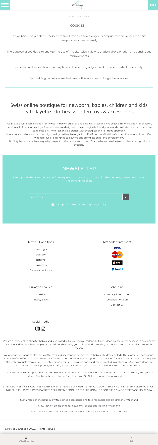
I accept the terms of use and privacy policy (81, 204)
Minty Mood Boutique (14, 428)
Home (72, 16)
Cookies (84, 16)
